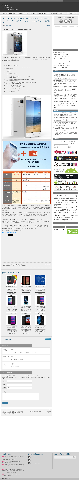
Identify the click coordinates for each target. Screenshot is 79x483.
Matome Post (13, 1)
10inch (73, 196)
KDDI (66, 207)
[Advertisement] (60, 15)
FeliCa (73, 203)
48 (3, 475)
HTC (75, 205)
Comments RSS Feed (34, 461)
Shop (20, 265)
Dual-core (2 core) (10, 265)
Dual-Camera (65, 200)
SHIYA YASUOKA (58, 72)
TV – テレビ (33, 13)
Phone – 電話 (4, 13)
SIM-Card (24, 265)
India (60, 207)
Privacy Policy (53, 1)
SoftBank (69, 217)
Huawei (56, 207)
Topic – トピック (57, 67)
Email (4, 384)
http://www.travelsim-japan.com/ (9, 232)
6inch (63, 196)
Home (2, 1)
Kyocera (70, 207)
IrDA (62, 207)
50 (3, 470)
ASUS (64, 198)
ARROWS (59, 198)
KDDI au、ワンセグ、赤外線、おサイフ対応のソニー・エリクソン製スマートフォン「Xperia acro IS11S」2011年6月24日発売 (13, 459)
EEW (69, 203)
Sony (74, 217)
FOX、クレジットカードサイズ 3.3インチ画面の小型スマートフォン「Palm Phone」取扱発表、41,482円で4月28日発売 (65, 133)
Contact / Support (44, 1)
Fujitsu (62, 205)
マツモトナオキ (57, 80)
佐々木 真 (56, 101)
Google (71, 205)
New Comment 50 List (23, 1)
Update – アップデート (59, 65)
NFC (64, 210)
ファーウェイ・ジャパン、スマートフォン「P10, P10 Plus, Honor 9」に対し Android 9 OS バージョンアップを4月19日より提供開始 (65, 129)
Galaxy (66, 205)
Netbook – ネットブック (24, 13)
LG (73, 207)
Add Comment (48, 338)
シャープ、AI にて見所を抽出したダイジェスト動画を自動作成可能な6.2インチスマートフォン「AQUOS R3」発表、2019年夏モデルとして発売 (65, 114)
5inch (59, 195)
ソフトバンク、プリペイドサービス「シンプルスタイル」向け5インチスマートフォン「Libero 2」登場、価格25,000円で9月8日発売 (65, 82)
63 (3, 462)
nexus (61, 210)
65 (3, 457)
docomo (57, 200)
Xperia (70, 219)
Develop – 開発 (57, 63)
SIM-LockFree (61, 217)
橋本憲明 (56, 86)
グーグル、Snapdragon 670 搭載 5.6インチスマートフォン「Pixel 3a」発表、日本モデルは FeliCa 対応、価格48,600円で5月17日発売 (65, 124)
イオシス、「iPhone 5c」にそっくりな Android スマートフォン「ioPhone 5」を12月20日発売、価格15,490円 (26, 289)
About (7, 1)
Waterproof (64, 219)
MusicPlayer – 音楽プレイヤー (43, 13)
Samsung (65, 215)
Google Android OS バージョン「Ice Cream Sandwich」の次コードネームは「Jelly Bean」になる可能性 (65, 103)
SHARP (72, 215)
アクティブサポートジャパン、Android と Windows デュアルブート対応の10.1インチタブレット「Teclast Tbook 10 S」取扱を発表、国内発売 (65, 88)
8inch (70, 196)
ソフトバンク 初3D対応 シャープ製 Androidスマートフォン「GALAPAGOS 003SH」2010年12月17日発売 (13, 467)
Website (4, 387)
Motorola (57, 210)
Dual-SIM (17, 265)
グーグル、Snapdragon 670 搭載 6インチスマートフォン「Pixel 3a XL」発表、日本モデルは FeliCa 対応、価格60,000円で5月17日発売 (65, 119)
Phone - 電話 (8, 25)
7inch (66, 196)
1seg (55, 196)
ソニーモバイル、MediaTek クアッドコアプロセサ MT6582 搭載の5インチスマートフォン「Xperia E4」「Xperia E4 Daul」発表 (12, 414)
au (67, 198)
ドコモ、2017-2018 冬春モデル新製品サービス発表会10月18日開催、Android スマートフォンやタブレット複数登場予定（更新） (13, 472)
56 (3, 465)
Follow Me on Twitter (34, 464)
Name (4, 381)
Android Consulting (34, 1)
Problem (62, 213)
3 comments (47, 264)
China (70, 198)
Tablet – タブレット (13, 13)
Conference (74, 198)
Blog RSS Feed (33, 458)
